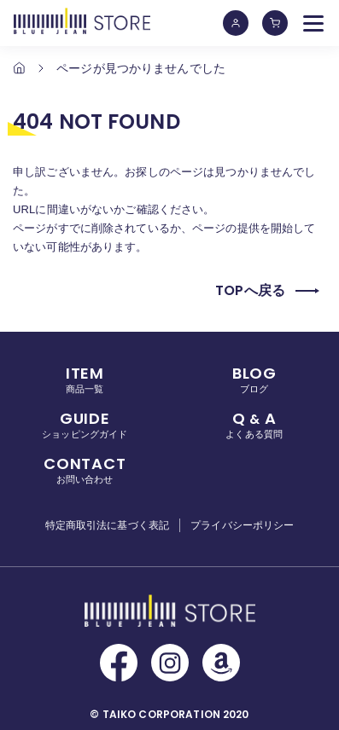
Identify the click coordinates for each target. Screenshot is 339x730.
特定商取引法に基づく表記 (107, 525)
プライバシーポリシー (242, 525)
